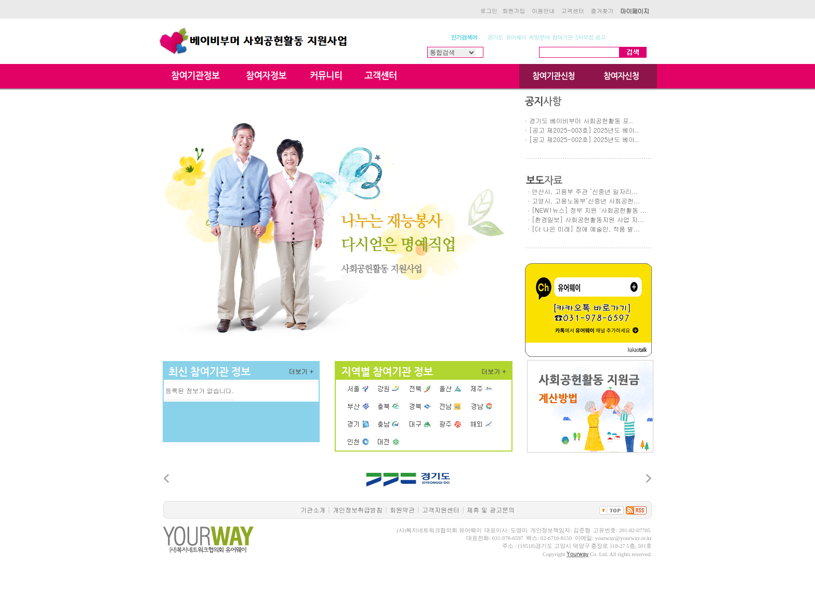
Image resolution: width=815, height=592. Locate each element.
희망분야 (539, 37)
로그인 (488, 11)
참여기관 (562, 37)
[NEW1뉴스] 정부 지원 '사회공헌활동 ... (589, 209)
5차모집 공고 (590, 37)
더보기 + (301, 371)
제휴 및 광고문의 (491, 509)
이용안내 (543, 11)
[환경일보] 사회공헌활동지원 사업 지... (588, 219)
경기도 (495, 37)
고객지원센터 (440, 509)
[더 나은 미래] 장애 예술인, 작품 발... (586, 228)
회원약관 (402, 509)
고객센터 (572, 11)
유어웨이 (516, 37)
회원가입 (514, 11)
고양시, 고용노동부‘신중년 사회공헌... (586, 200)
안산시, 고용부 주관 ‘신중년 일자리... (585, 191)
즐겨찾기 (601, 11)
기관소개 (312, 509)
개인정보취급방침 (358, 509)
